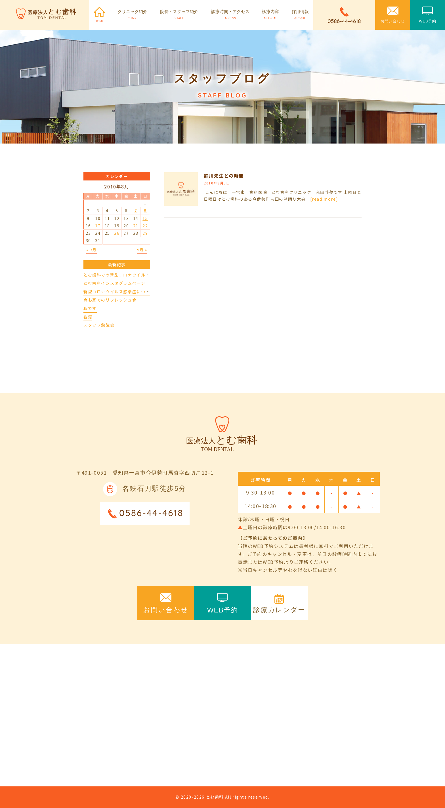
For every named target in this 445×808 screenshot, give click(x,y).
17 (97, 226)
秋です (90, 308)
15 (145, 218)
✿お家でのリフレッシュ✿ (110, 300)
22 (145, 226)
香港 (87, 316)
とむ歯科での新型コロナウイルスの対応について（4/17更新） (146, 275)
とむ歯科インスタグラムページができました (127, 283)
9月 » (142, 249)
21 (135, 226)
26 (116, 233)
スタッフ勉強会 (98, 325)
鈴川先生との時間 (224, 175)
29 (145, 233)
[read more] (324, 199)
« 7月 (91, 249)
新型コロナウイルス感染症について (118, 291)
